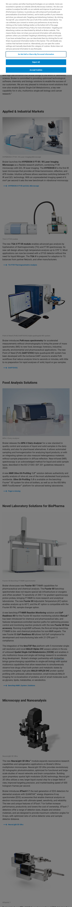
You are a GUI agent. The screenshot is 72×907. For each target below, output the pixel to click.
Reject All (36, 62)
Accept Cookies (36, 70)
